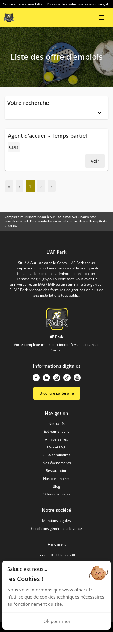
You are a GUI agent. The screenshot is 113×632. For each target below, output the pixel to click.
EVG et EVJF (56, 447)
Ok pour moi (56, 621)
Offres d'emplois (57, 494)
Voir (95, 161)
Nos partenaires (56, 478)
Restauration (56, 470)
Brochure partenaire (56, 393)
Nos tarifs (57, 423)
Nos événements (56, 462)
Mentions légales (56, 520)
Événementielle (57, 431)
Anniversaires (56, 439)
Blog (56, 486)
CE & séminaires (57, 454)
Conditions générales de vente (56, 528)
